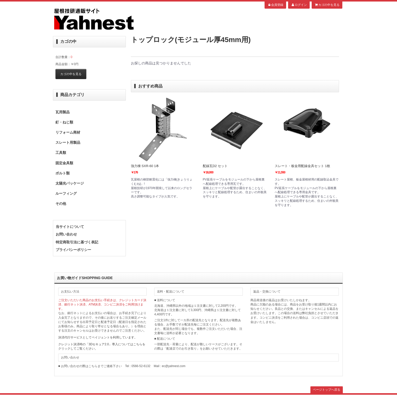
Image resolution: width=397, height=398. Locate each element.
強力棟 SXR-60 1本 (145, 166)
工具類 (60, 153)
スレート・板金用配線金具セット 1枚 (302, 166)
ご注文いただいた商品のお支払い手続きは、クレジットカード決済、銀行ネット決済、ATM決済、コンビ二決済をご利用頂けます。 (102, 304)
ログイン (299, 5)
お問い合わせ (66, 234)
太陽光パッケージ (69, 183)
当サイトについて (70, 227)
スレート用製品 (67, 142)
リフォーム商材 (67, 132)
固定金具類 (64, 163)
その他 (60, 204)
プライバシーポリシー (73, 250)
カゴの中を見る (327, 5)
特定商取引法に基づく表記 (77, 242)
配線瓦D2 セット (215, 166)
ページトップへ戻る (326, 389)
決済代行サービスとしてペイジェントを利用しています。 (97, 337)
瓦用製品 (62, 112)
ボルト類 (62, 173)
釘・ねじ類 (64, 122)
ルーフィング (66, 193)
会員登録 (275, 5)
